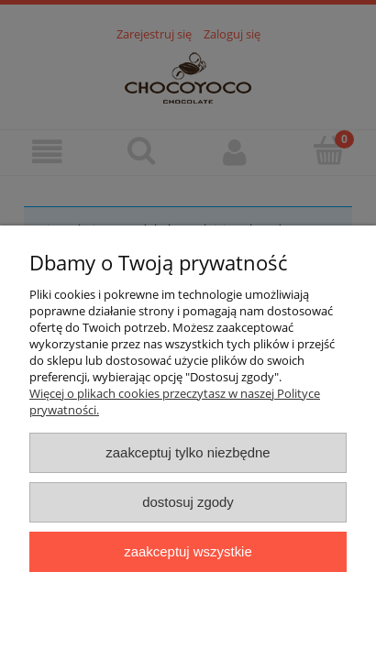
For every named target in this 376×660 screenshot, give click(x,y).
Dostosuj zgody (188, 502)
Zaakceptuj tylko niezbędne (187, 452)
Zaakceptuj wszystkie (187, 551)
